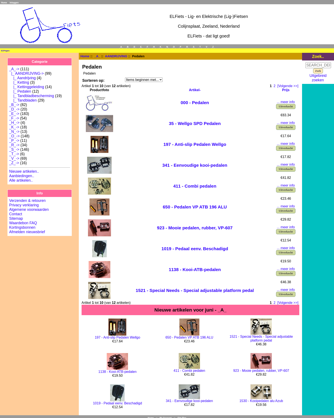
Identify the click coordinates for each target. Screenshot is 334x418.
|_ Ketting (19, 82)
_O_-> (14, 136)
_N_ (167, 47)
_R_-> (14, 145)
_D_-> (14, 109)
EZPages (5, 50)
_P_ (181, 47)
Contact (15, 214)
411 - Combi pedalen (194, 186)
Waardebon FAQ (23, 223)
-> (14, 69)
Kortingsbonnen (22, 227)
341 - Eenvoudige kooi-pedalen (194, 165)
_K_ (161, 47)
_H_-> (14, 123)
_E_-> (14, 114)
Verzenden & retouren (27, 200)
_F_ (147, 47)
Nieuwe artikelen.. (24, 171)
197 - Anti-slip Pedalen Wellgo (194, 144)
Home (4, 2)
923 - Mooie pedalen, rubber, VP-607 (195, 227)
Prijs (285, 90)
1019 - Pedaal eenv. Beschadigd (194, 248)
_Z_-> (14, 163)
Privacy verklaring (24, 205)
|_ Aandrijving (22, 78)
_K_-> (14, 127)
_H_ (154, 47)
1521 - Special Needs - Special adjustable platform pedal (195, 290)
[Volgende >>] (287, 86)
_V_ (207, 47)
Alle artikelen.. (21, 180)
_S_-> (14, 149)
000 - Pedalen (195, 102)
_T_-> (14, 154)
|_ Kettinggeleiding (26, 87)
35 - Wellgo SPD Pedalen (195, 123)
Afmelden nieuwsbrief (27, 232)
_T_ (200, 47)
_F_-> (14, 118)
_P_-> (14, 140)
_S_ (194, 47)
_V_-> (14, 158)
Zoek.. (318, 56)
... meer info (286, 102)
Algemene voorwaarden (29, 209)
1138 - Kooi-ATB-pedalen (195, 269)
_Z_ (213, 47)
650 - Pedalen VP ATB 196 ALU (195, 206)
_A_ (97, 56)
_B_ (128, 47)
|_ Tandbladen (23, 100)
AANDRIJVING (116, 56)
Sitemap (16, 218)
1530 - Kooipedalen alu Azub (261, 401)
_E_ (141, 47)
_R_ (187, 47)
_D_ (134, 47)
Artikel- (195, 90)
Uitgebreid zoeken (318, 77)
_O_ (174, 47)
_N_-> (14, 131)
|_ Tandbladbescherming (31, 96)
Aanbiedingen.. (21, 176)
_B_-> (14, 105)
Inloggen (14, 2)
